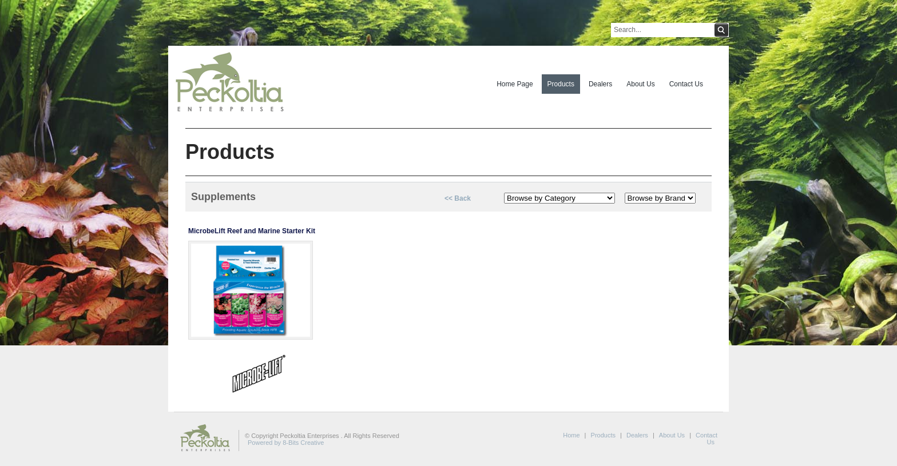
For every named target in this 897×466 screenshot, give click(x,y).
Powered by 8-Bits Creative (286, 442)
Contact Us (686, 84)
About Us (640, 84)
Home (571, 435)
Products (560, 84)
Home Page (515, 84)
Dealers (600, 84)
